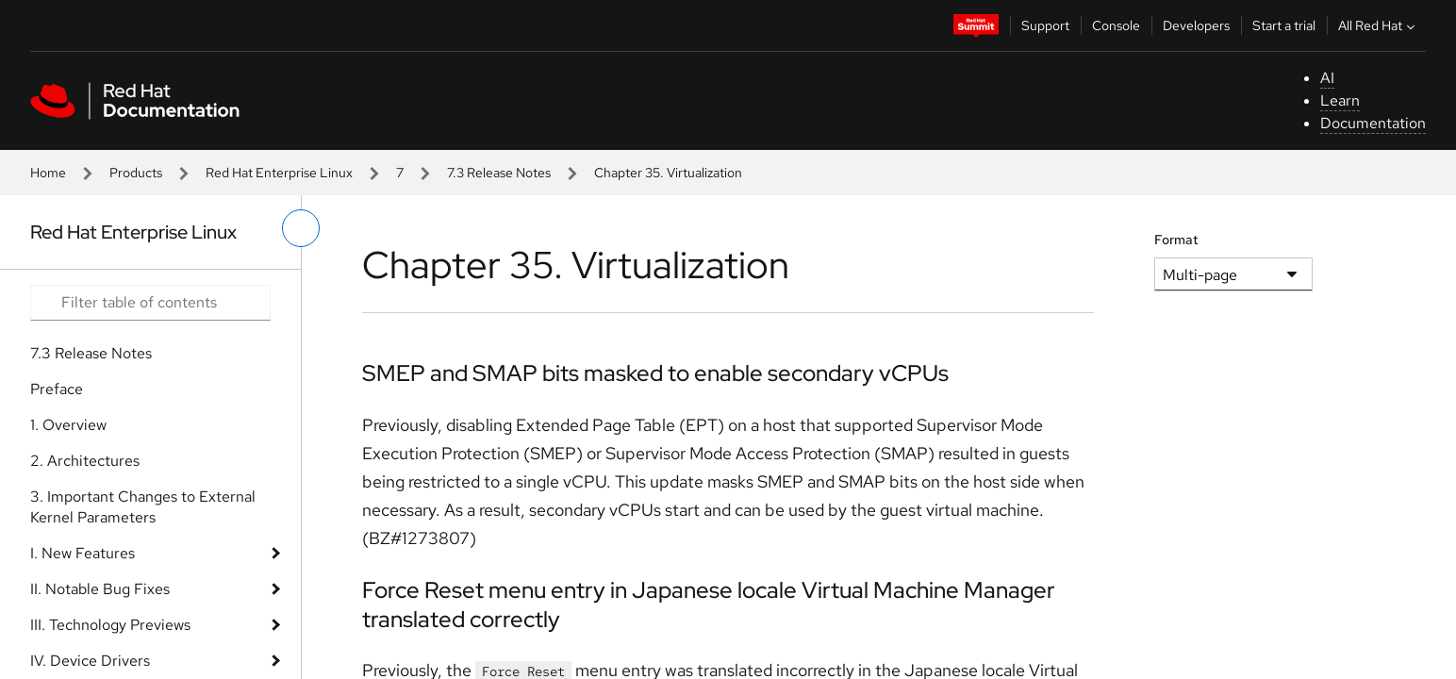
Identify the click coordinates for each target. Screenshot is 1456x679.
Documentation (1373, 123)
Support (1045, 25)
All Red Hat (1378, 25)
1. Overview (68, 425)
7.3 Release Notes (499, 172)
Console (1116, 25)
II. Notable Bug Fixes (100, 589)
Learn (1340, 100)
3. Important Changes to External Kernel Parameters (143, 507)
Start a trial (1283, 25)
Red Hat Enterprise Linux (279, 172)
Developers (1196, 25)
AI (1327, 78)
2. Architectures (85, 461)
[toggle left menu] (301, 228)
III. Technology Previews (110, 625)
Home (48, 172)
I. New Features (82, 553)
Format (1176, 239)
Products (135, 172)
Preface (56, 389)
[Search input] (150, 303)
